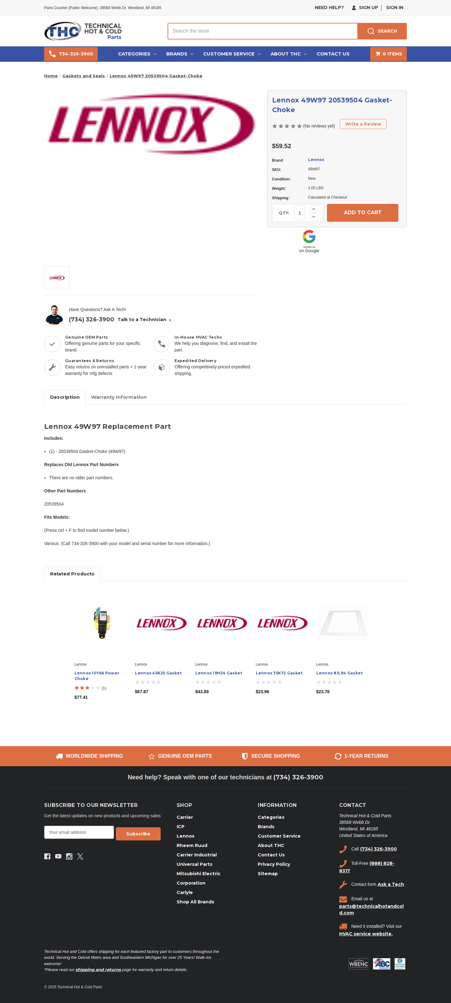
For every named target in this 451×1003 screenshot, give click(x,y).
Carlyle (185, 892)
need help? (329, 7)
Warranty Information (119, 397)
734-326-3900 (71, 54)
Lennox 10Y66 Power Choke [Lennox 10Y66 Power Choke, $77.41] (97, 676)
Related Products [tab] (72, 574)
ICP (180, 826)
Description (65, 397)
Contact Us (333, 54)
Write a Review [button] (363, 124)
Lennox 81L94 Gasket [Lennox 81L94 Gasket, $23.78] (339, 673)
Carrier (185, 817)
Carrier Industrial (197, 855)
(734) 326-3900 (91, 319)
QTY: (284, 212)
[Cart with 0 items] (388, 54)
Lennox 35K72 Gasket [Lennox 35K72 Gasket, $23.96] (279, 673)
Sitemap (268, 873)
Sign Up (365, 7)
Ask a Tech (391, 884)
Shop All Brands (195, 902)
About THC (289, 54)
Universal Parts (194, 864)
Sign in (394, 7)
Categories (137, 54)
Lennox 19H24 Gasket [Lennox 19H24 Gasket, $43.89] (218, 673)
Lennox (316, 159)
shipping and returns (98, 969)
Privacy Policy (274, 864)
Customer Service (232, 54)
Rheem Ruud (192, 845)
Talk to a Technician (145, 319)
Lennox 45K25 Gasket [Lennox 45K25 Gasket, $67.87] (158, 673)
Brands (179, 54)
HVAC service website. (366, 934)
